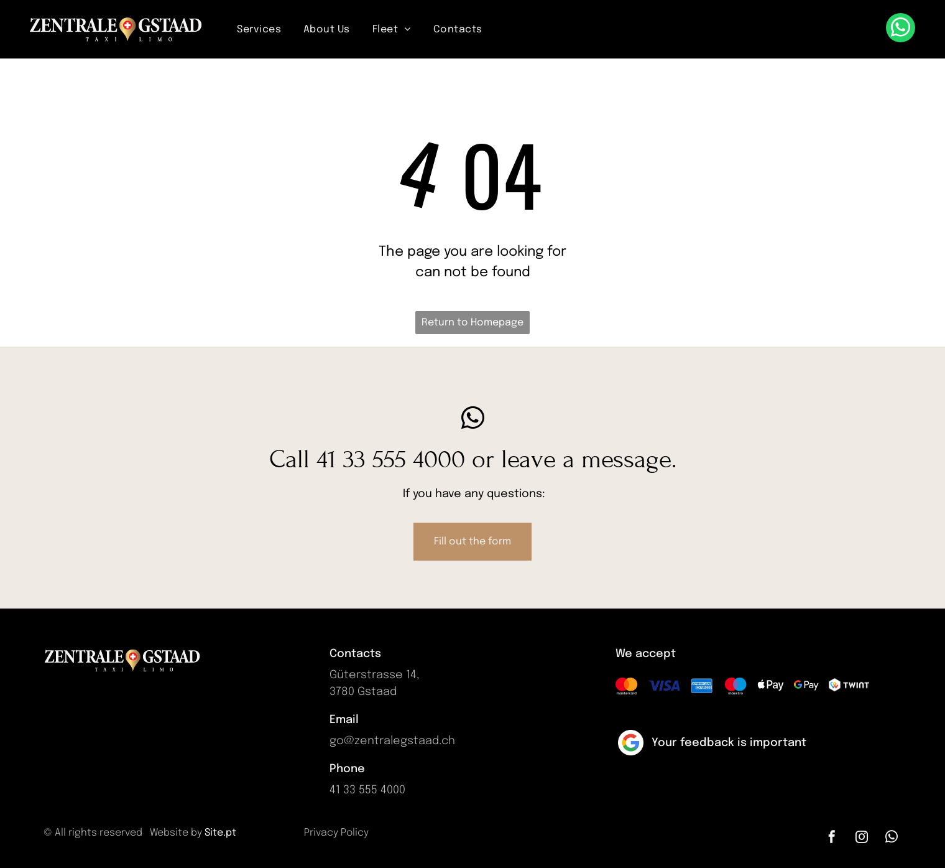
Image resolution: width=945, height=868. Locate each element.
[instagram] (861, 838)
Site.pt (220, 833)
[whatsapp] (900, 29)
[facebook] (832, 838)
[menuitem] (259, 29)
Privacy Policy (336, 833)
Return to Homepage (472, 322)
